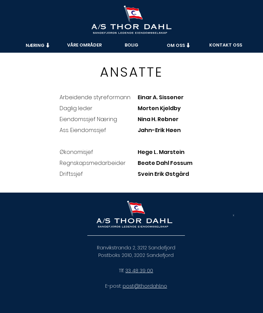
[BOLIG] (131, 45)
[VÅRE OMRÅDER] (84, 45)
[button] (38, 45)
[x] (233, 215)
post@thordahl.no (145, 286)
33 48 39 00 (139, 270)
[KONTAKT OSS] (226, 45)
